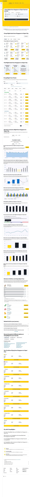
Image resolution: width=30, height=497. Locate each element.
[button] (1, 1)
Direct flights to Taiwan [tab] (12, 337)
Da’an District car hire (18, 344)
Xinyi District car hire (18, 345)
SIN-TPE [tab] (19, 135)
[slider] (21, 86)
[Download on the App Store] (24, 471)
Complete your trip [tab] (6, 337)
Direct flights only (18, 12)
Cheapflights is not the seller (16, 461)
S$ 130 (6, 11)
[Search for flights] (1, 3)
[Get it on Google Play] (24, 469)
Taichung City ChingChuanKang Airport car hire (9, 343)
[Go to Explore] (1, 7)
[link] (7, 73)
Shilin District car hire (6, 347)
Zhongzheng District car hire (7, 344)
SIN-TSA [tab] (16, 135)
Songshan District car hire (7, 346)
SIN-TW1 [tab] (13, 135)
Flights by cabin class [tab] (19, 337)
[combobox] (12, 12)
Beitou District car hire (18, 347)
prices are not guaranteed (18, 459)
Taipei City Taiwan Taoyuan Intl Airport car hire (21, 342)
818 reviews (8, 310)
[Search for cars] (1, 6)
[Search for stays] (1, 4)
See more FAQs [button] (16, 331)
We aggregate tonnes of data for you (16, 462)
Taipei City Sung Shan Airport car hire (20, 343)
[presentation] (28, 137)
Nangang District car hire (7, 345)
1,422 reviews (8, 306)
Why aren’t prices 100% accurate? (16, 464)
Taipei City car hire (6, 342)
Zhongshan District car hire (19, 346)
